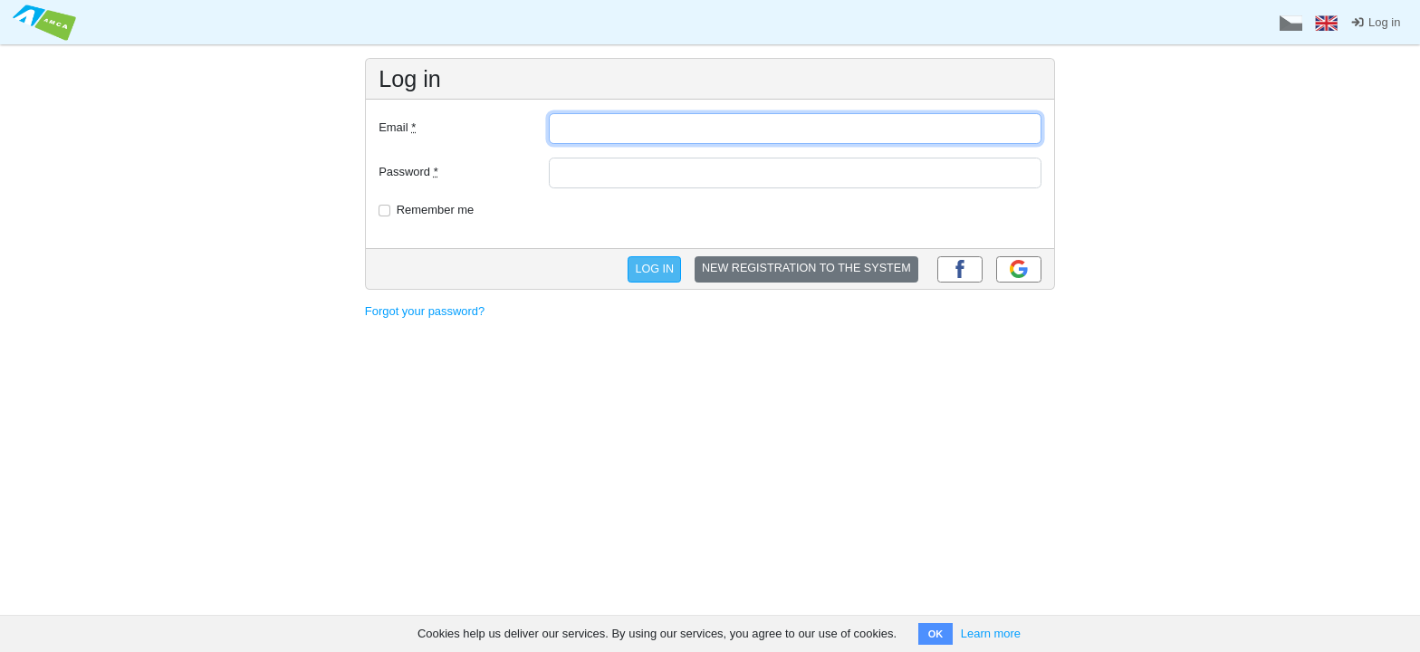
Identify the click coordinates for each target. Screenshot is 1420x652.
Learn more (991, 633)
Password (408, 171)
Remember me (436, 209)
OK (936, 633)
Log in (1375, 22)
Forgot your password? (425, 311)
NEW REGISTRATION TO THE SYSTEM (806, 268)
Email (397, 127)
